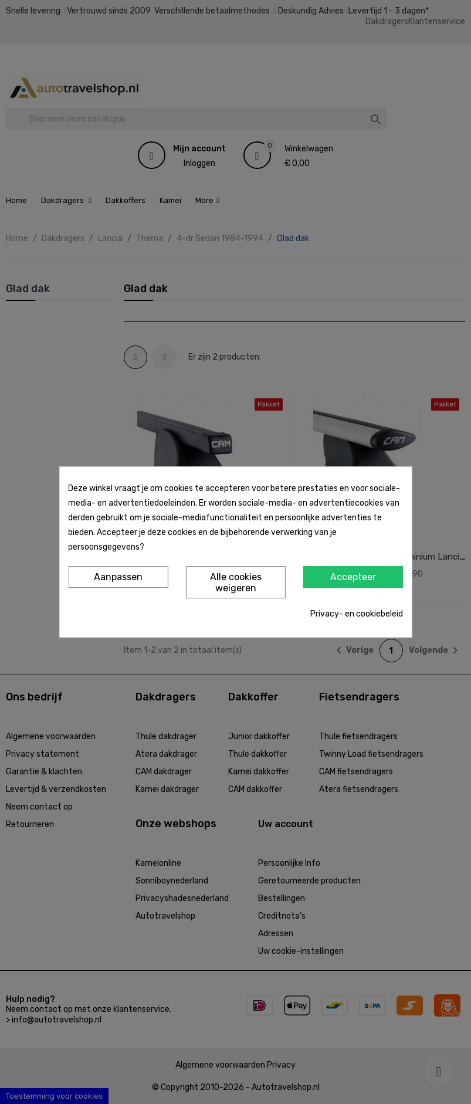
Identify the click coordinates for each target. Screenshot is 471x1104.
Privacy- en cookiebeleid (356, 614)
